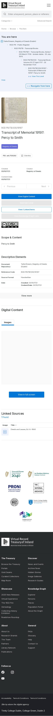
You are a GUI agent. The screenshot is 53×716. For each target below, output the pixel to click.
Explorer (31, 595)
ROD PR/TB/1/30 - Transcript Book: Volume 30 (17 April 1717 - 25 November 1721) (37, 62)
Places (31, 603)
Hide (3, 80)
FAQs (30, 632)
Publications (6, 652)
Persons (31, 599)
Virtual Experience (9, 599)
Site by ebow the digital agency (15, 705)
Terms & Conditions (21, 698)
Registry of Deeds (10, 147)
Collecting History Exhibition (9, 612)
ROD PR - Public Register (20, 45)
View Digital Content (26, 197)
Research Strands (9, 636)
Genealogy (6, 607)
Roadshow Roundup (10, 617)
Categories (6, 21)
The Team (5, 640)
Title (14, 425)
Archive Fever (34, 568)
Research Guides (35, 580)
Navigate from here (40, 86)
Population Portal (35, 607)
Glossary (32, 636)
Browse (13, 29)
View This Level (38, 76)
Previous (11, 186)
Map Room (6, 580)
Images (8, 322)
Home (3, 29)
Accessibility (6, 698)
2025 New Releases (10, 595)
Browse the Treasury (10, 564)
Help (30, 640)
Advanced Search (44, 21)
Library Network (8, 648)
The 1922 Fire (7, 603)
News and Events (36, 564)
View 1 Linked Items (26, 210)
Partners (5, 644)
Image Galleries (35, 576)
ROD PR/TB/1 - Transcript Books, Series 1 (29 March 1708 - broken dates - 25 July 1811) (35, 54)
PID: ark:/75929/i (9, 156)
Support (31, 648)
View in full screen (26, 394)
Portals (4, 568)
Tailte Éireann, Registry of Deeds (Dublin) (20, 41)
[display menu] (49, 5)
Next (44, 186)
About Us (5, 632)
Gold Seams (6, 572)
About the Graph (35, 611)
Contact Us (33, 644)
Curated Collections (10, 576)
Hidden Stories (34, 572)
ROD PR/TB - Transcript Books (26, 48)
